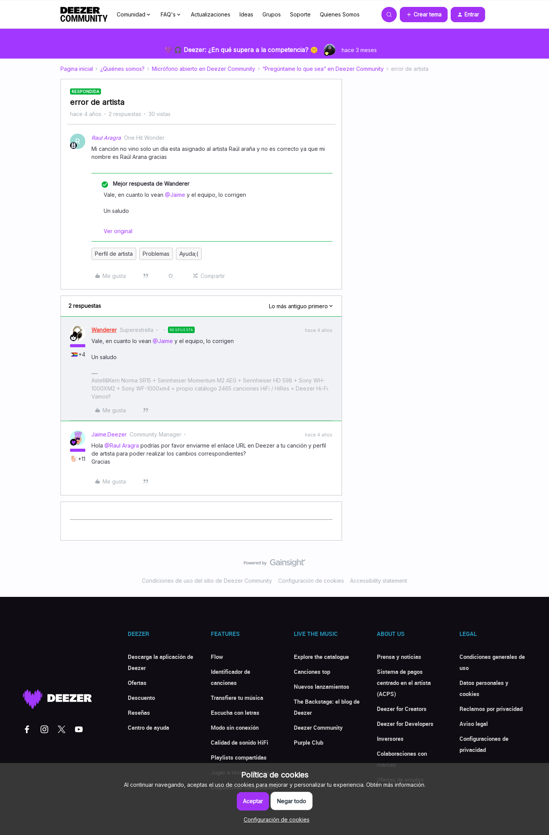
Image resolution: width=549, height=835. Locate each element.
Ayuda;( (188, 253)
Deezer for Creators (402, 708)
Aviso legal (473, 723)
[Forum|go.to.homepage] (84, 14)
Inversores (390, 738)
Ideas (246, 14)
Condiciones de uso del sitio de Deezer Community (207, 580)
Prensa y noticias (399, 656)
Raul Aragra (106, 137)
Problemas (156, 253)
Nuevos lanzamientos (321, 686)
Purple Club (308, 742)
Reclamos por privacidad (491, 708)
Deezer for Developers (405, 723)
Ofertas (137, 682)
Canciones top (312, 671)
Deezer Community (318, 727)
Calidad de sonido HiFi (239, 742)
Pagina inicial (76, 68)
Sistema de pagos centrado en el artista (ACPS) (404, 683)
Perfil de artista (114, 253)
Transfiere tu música (237, 697)
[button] (424, 14)
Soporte (300, 14)
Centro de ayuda (148, 727)
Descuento (141, 697)
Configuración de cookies (311, 580)
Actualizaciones (210, 14)
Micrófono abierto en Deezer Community (203, 68)
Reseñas (139, 712)
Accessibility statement (378, 580)
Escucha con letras (235, 712)
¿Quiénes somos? (122, 68)
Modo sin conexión (235, 727)
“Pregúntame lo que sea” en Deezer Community (323, 68)
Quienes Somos (340, 14)
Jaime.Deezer (109, 434)
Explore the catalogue (321, 656)
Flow (217, 656)
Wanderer (104, 330)
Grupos (271, 14)
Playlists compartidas (239, 757)
